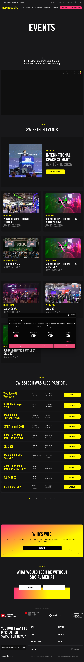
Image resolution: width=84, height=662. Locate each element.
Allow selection (42, 346)
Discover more (55, 172)
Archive (72, 395)
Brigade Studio (75, 656)
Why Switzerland (37, 7)
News (22, 7)
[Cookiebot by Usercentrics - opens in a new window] (68, 315)
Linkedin (30, 588)
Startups (55, 7)
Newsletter (61, 2)
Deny (19, 346)
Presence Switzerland (66, 656)
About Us (53, 2)
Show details (68, 341)
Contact (69, 2)
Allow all (64, 346)
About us (61, 634)
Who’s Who (47, 7)
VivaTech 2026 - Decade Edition (71, 7)
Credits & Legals (48, 656)
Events (28, 7)
